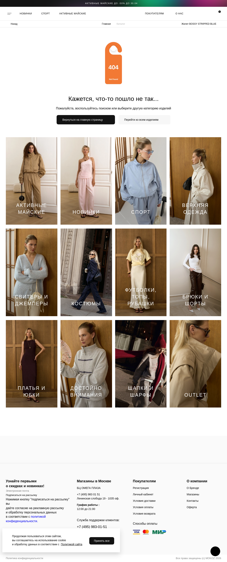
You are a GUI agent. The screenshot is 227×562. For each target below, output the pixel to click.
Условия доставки (144, 500)
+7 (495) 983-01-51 (92, 527)
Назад (14, 24)
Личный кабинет (143, 494)
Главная (106, 24)
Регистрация (141, 488)
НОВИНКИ (26, 13)
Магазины (193, 494)
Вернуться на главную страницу (82, 119)
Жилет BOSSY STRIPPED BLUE (198, 24)
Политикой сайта (71, 544)
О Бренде (193, 488)
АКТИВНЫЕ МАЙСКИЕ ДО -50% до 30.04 (111, 3)
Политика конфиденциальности (24, 558)
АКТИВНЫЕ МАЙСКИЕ (72, 13)
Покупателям (154, 13)
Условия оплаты (143, 507)
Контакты (192, 500)
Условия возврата (144, 513)
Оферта (192, 507)
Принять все (102, 540)
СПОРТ (45, 13)
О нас (179, 13)
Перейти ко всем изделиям (141, 119)
